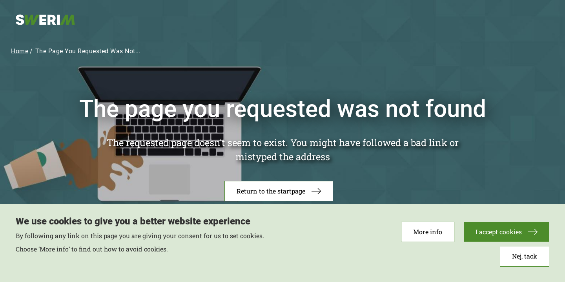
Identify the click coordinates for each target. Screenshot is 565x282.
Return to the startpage (271, 191)
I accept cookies (499, 235)
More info (427, 235)
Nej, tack (524, 259)
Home (19, 51)
